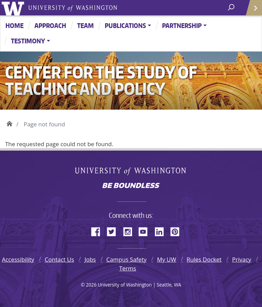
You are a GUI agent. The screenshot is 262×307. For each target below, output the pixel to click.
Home (14, 25)
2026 (91, 284)
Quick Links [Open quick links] (251, 10)
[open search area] (231, 7)
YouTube (146, 230)
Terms (127, 268)
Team (85, 25)
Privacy (241, 259)
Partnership (182, 25)
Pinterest (177, 230)
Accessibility (18, 259)
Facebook (98, 230)
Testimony (28, 41)
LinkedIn (162, 230)
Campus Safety (126, 259)
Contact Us (59, 259)
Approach (50, 25)
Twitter (114, 230)
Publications (125, 25)
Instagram (130, 230)
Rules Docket (204, 259)
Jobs (90, 259)
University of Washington (14, 7)
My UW (166, 259)
